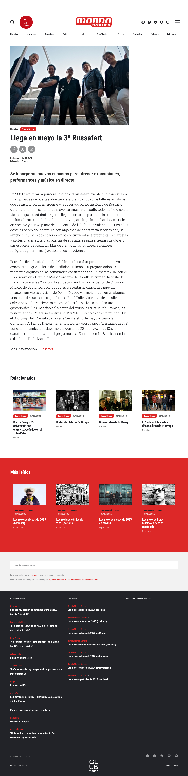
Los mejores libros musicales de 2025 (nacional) (153, 523)
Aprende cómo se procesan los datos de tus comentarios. (74, 579)
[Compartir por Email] (31, 149)
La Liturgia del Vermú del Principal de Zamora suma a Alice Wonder (36, 699)
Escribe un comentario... (25, 565)
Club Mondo (103, 34)
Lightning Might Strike (21, 657)
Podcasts (154, 34)
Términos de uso (172, 766)
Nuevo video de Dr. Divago (114, 422)
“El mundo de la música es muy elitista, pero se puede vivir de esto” (33, 628)
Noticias (14, 34)
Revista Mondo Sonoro (24, 510)
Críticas (67, 34)
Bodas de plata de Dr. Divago (72, 422)
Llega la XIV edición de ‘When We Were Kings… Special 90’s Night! (33, 612)
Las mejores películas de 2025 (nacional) (88, 679)
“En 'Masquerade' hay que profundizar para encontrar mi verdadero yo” (36, 671)
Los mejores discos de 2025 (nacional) (87, 609)
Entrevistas (31, 34)
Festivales (137, 34)
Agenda (121, 34)
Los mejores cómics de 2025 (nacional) (69, 521)
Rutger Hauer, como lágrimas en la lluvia (30, 710)
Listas (84, 34)
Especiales (49, 34)
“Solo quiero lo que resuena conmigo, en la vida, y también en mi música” (34, 644)
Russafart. (46, 349)
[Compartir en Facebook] (14, 149)
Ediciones (172, 34)
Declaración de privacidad (19, 766)
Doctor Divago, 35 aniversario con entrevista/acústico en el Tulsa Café (27, 427)
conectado (34, 575)
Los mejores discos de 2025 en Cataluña (88, 656)
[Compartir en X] (22, 149)
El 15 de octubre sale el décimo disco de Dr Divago (157, 424)
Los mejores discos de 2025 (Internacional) (89, 667)
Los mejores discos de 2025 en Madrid (87, 632)
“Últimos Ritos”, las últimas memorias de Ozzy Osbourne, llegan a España (33, 735)
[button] (26, 22)
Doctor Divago (28, 129)
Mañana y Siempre (19, 721)
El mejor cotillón (18, 685)
